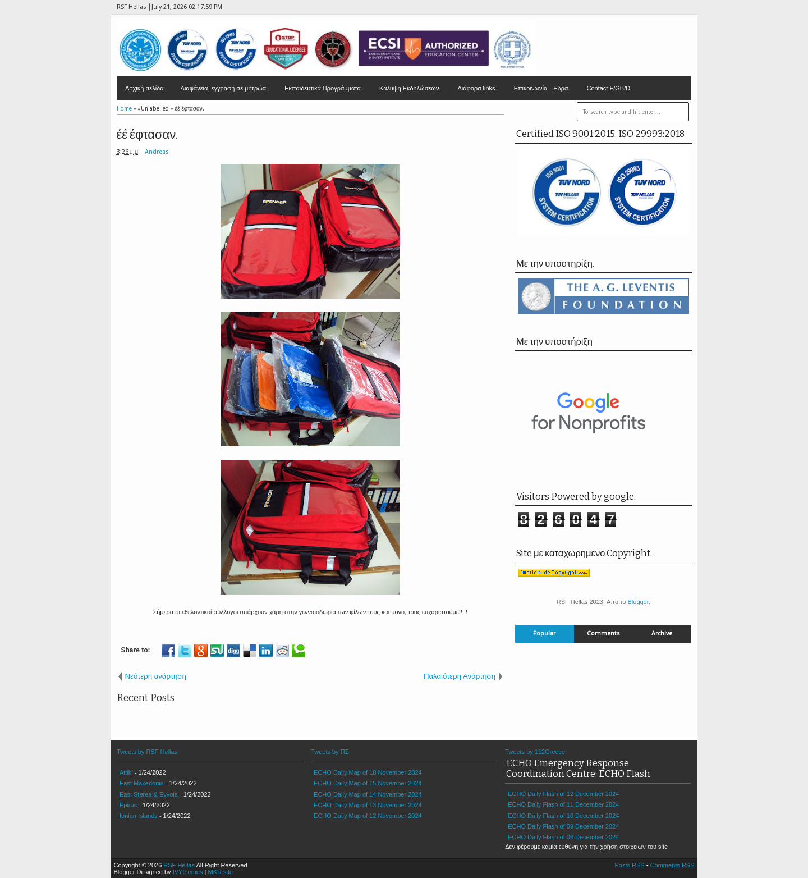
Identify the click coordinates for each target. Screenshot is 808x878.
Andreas (157, 152)
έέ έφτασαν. (147, 134)
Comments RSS (672, 865)
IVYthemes (188, 871)
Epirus (128, 805)
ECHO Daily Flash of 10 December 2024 (563, 815)
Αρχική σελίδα (144, 88)
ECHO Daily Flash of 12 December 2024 (563, 793)
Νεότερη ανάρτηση (155, 676)
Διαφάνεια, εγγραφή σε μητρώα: (224, 88)
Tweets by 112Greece (535, 751)
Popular (544, 633)
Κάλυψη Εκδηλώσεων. (410, 88)
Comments (603, 633)
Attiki (126, 772)
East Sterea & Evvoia (149, 794)
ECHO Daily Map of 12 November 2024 (368, 815)
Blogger (637, 601)
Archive (661, 633)
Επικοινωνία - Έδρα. (542, 88)
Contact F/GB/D (609, 88)
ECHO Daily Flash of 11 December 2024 (563, 804)
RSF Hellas (179, 865)
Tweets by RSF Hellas (147, 751)
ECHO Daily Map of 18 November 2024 (368, 772)
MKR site (220, 871)
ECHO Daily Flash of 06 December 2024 (563, 837)
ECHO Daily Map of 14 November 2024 (368, 794)
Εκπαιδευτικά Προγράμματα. (323, 88)
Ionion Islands (139, 815)
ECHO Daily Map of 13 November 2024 (368, 805)
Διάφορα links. (477, 88)
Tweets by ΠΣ (329, 751)
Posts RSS (629, 865)
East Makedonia (142, 783)
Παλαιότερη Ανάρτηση (459, 676)
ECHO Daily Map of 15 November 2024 (368, 783)
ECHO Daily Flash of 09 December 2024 (563, 826)
